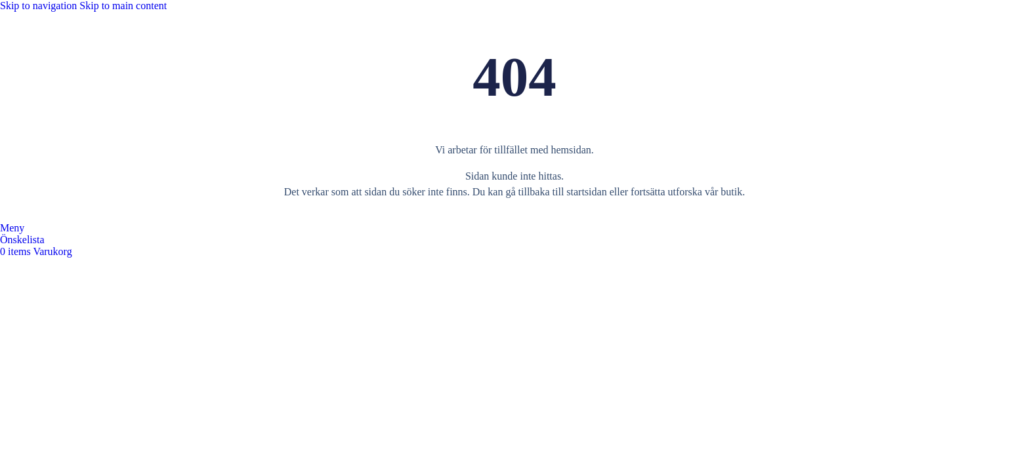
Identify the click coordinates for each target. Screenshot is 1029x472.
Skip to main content (123, 5)
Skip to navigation (39, 5)
